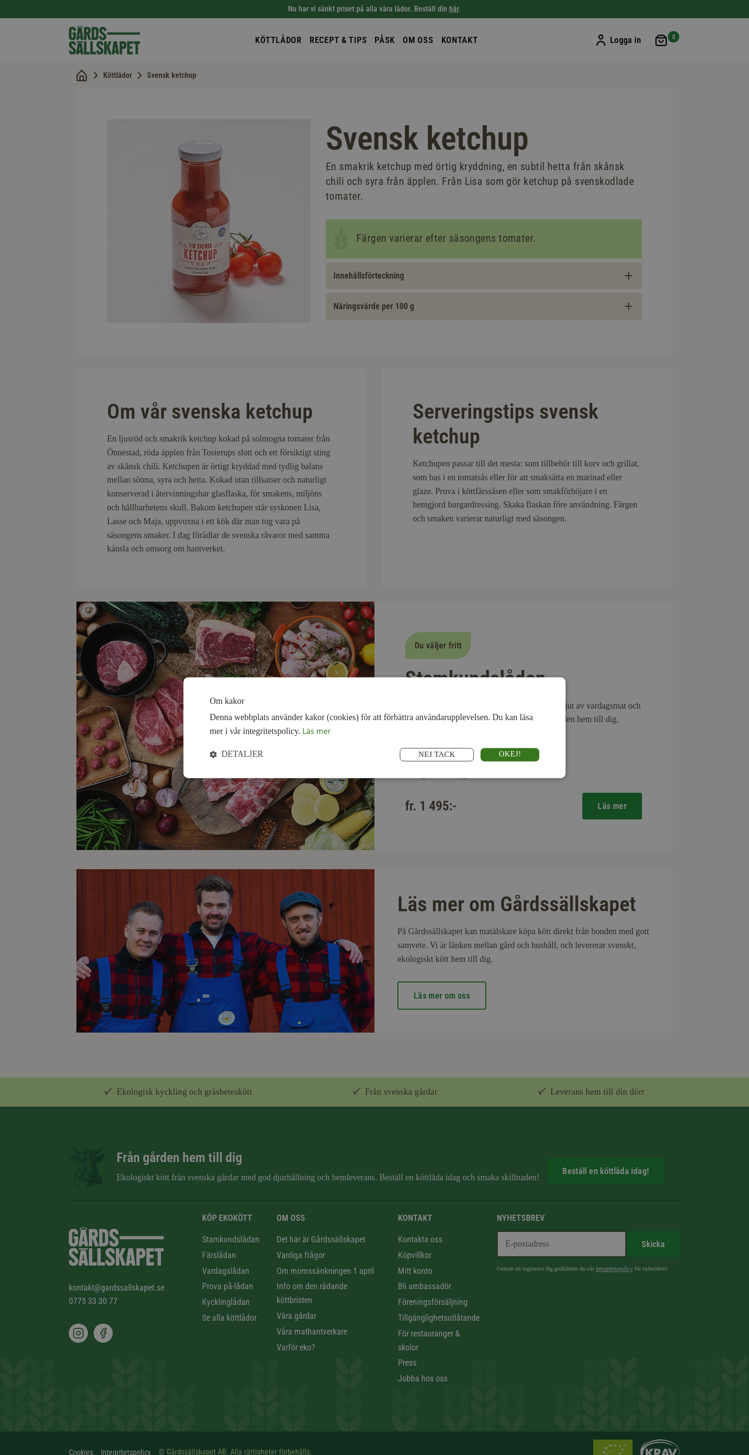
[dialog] (374, 727)
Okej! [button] (508, 754)
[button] (236, 755)
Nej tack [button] (432, 754)
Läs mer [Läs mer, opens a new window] (318, 730)
